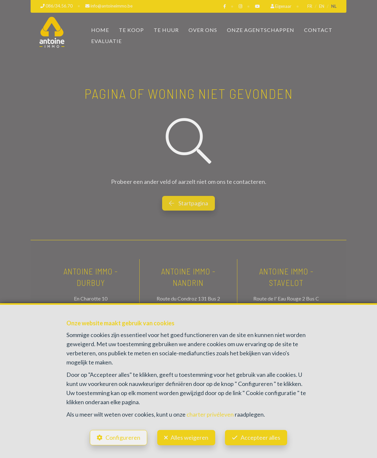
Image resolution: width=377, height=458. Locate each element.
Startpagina (188, 202)
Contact (318, 29)
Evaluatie (106, 40)
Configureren (122, 437)
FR (309, 6)
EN (321, 6)
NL (334, 6)
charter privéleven (210, 413)
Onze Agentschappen (260, 29)
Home (100, 29)
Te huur (166, 29)
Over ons (202, 29)
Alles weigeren (189, 437)
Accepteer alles (261, 437)
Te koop (131, 29)
